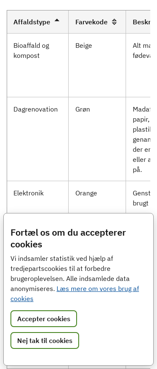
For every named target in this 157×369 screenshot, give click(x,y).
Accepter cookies (43, 318)
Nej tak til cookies (44, 340)
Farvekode (97, 22)
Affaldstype (37, 22)
